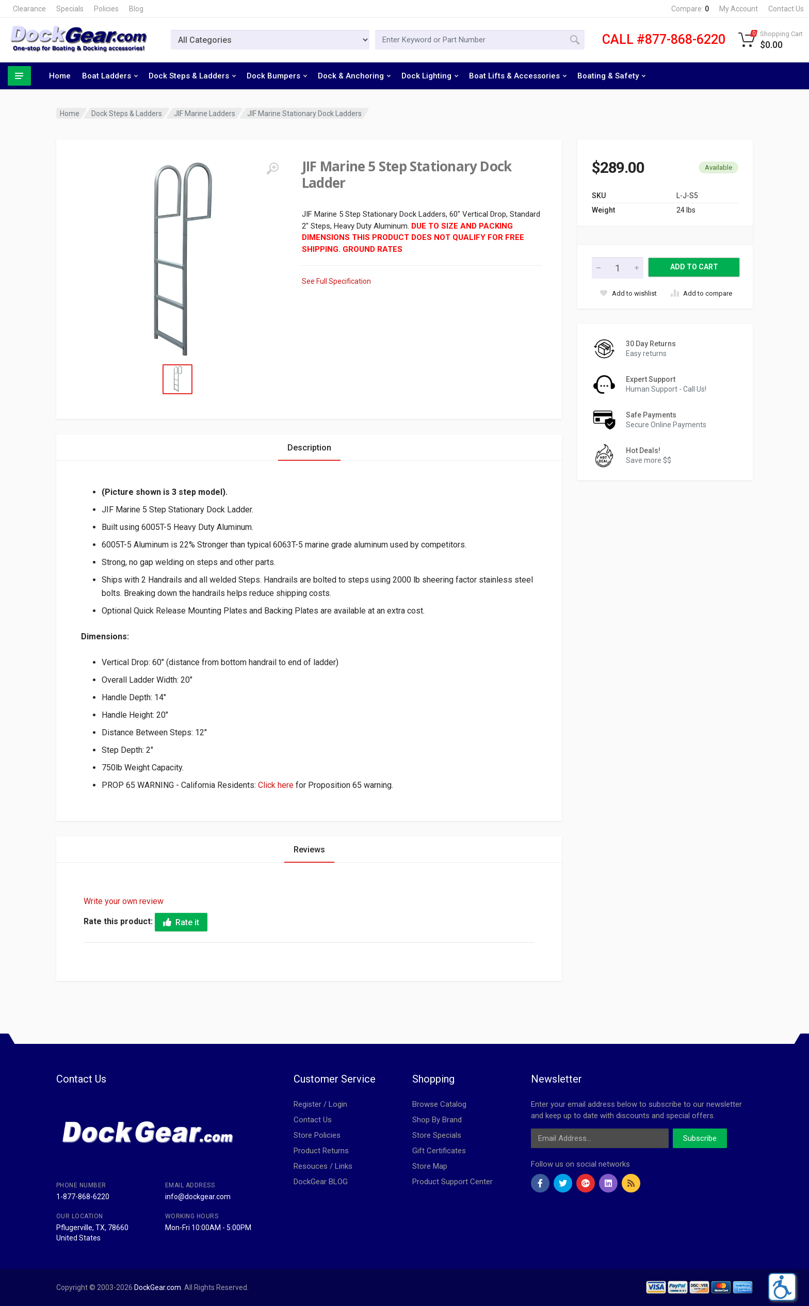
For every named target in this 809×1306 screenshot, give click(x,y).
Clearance (29, 8)
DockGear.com (157, 1287)
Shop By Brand (437, 1119)
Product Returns (321, 1150)
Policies (106, 8)
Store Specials (436, 1135)
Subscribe (700, 1138)
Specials (70, 8)
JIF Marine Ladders (204, 113)
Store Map (429, 1166)
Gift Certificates (439, 1150)
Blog (136, 8)
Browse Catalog (439, 1104)
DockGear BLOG (321, 1181)
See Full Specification (336, 281)
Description (309, 448)
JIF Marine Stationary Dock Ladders (304, 113)
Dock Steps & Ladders (192, 75)
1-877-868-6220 (82, 1196)
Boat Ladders (110, 75)
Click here (276, 785)
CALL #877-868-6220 (663, 39)
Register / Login (320, 1104)
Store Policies (317, 1135)
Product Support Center (452, 1181)
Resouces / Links (323, 1166)
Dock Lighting (429, 75)
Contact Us (786, 9)
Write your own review (124, 901)
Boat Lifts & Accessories (518, 75)
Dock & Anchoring (354, 75)
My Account (738, 9)
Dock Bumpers (277, 75)
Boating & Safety (611, 75)
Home (60, 75)
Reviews (309, 849)
